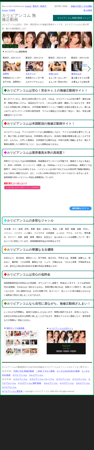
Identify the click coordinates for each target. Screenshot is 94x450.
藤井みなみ (76, 74)
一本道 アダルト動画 (45, 371)
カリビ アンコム (19, 375)
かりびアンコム (67, 383)
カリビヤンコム (79, 379)
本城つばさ (54, 74)
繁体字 (36, 6)
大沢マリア (31, 74)
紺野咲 (6, 74)
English (28, 6)
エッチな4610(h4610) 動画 (68, 371)
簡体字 (43, 6)
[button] (89, 69)
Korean (5, 10)
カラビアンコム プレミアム (41, 379)
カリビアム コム (9, 387)
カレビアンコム (36, 375)
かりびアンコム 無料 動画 (29, 383)
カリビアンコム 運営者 (12, 391)
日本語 (12, 10)
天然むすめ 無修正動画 (23, 371)
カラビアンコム (20, 379)
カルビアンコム (51, 383)
